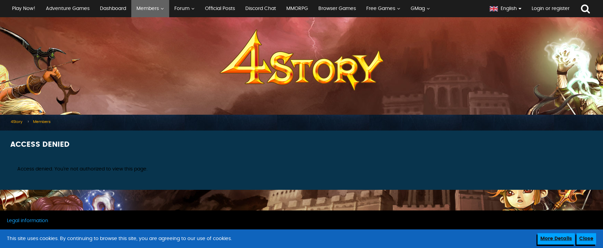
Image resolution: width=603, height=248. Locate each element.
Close (586, 238)
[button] (242, 8)
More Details (556, 238)
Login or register (551, 8)
